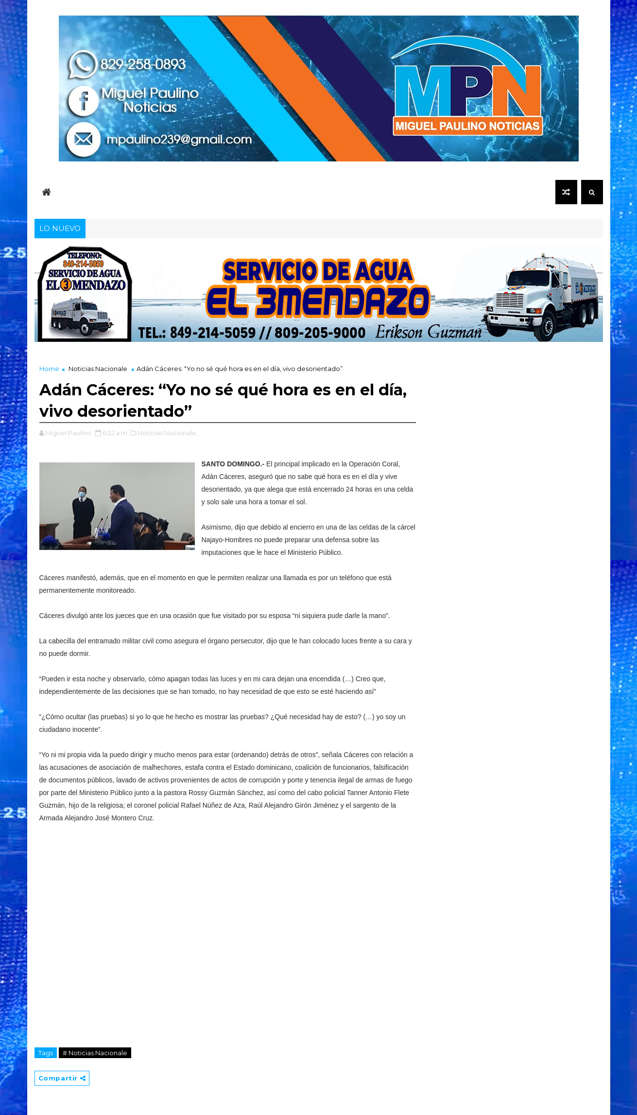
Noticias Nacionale (98, 368)
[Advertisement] (227, 933)
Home (49, 368)
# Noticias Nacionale (95, 1053)
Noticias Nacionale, (168, 433)
